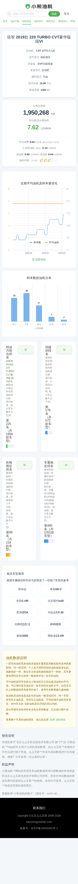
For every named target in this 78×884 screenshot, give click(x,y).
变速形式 (35, 70)
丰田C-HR (22, 600)
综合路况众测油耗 (39, 120)
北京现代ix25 (56, 600)
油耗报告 (26, 21)
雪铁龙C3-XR (56, 635)
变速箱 (31, 63)
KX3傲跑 (55, 624)
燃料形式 (37, 76)
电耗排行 (50, 21)
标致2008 (22, 635)
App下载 (14, 21)
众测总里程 (39, 105)
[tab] (19, 397)
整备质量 (34, 89)
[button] (25, 350)
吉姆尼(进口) (22, 624)
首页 (5, 21)
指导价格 (33, 83)
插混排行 (63, 21)
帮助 (72, 21)
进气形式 (34, 57)
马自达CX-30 (56, 612)
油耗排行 (38, 21)
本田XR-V (56, 589)
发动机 (30, 50)
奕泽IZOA (22, 612)
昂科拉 (22, 589)
